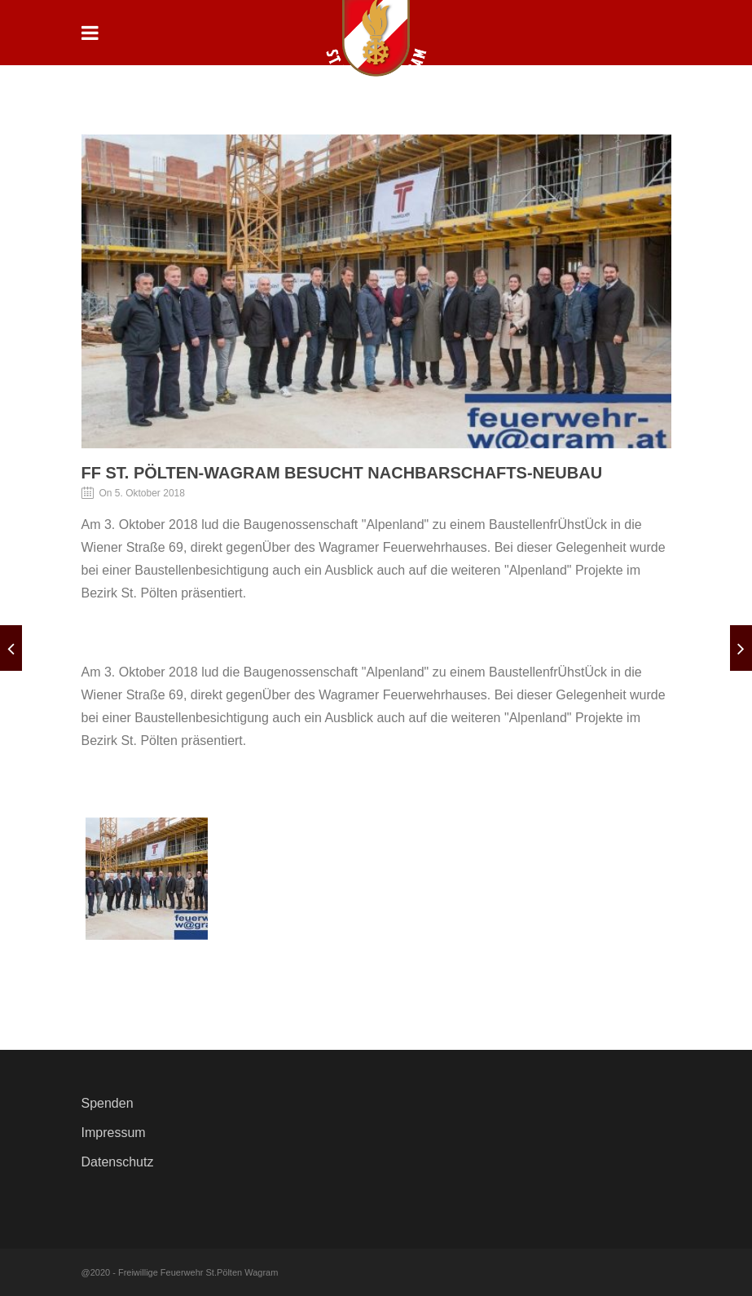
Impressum (113, 1133)
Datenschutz (117, 1162)
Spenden (107, 1103)
